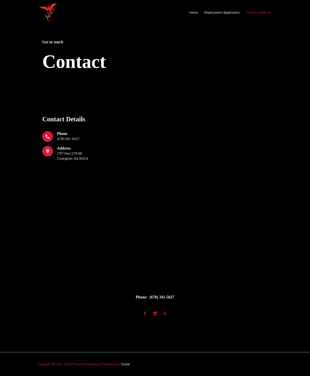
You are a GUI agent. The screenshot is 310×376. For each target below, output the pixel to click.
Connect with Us (258, 12)
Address (64, 148)
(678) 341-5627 (68, 139)
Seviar (125, 364)
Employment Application (222, 12)
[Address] (47, 151)
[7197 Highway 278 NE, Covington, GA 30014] (155, 230)
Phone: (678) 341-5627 (155, 297)
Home (193, 12)
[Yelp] (165, 313)
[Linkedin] (155, 313)
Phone (62, 133)
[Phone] (47, 136)
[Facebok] (145, 313)
